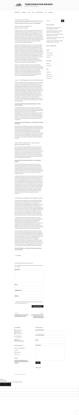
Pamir (33, 12)
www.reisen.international (19, 340)
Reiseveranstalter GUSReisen (19, 347)
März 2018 (48, 56)
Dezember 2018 (49, 52)
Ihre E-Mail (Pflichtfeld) (50, 336)
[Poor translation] (8, 384)
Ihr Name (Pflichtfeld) (50, 331)
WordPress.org (49, 78)
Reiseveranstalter (39, 12)
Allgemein (18, 255)
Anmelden (48, 71)
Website (16, 295)
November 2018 (49, 54)
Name (16, 284)
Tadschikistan (17, 12)
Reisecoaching (17, 354)
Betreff (50, 341)
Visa (46, 12)
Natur (29, 12)
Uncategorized (49, 65)
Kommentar (17, 269)
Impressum (51, 12)
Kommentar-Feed (49, 76)
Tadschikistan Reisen (39, 4)
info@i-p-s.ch (17, 339)
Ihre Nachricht (50, 352)
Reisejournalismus (17, 352)
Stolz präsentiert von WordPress (20, 374)
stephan (27, 19)
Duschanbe (24, 12)
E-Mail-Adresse (18, 290)
